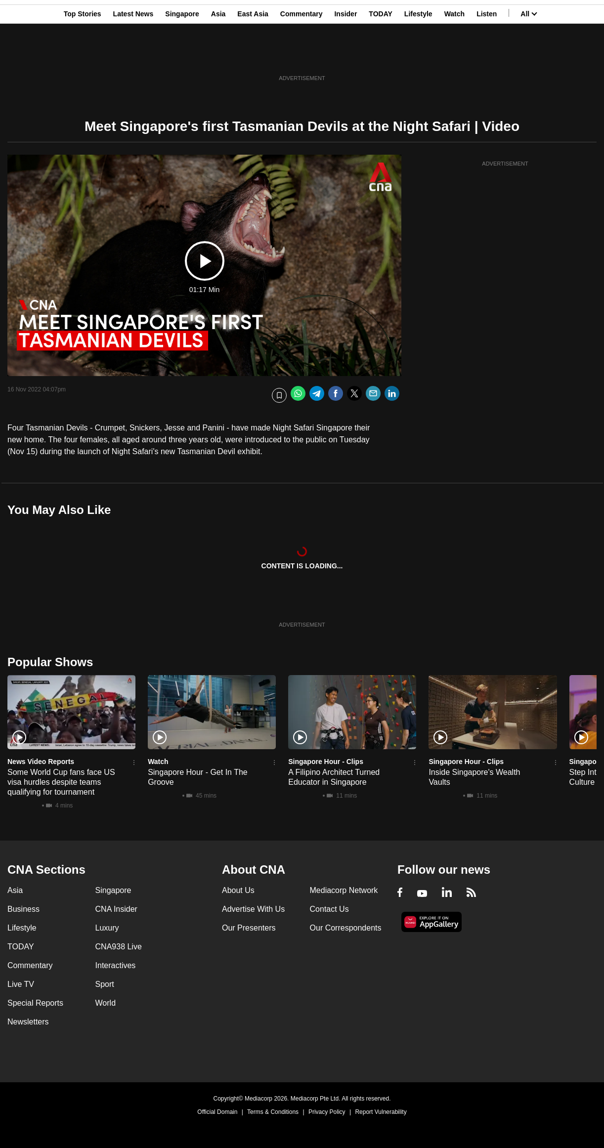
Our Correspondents (346, 928)
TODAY (380, 56)
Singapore (182, 56)
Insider (345, 56)
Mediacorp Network (344, 890)
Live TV (20, 984)
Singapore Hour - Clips (325, 761)
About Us (238, 890)
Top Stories (82, 56)
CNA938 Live (118, 946)
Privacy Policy (326, 1111)
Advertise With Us (253, 909)
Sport (104, 984)
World (105, 1003)
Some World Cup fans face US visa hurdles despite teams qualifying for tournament (61, 782)
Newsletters (28, 1022)
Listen (486, 56)
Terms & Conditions (273, 1111)
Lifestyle (418, 56)
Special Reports (35, 1003)
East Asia (252, 56)
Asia (218, 56)
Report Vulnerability (380, 1111)
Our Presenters (248, 928)
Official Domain (217, 1111)
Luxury (107, 928)
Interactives (115, 965)
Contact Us (329, 909)
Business (23, 909)
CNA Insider (116, 909)
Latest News (133, 56)
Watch (454, 56)
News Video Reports (40, 761)
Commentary (301, 56)
